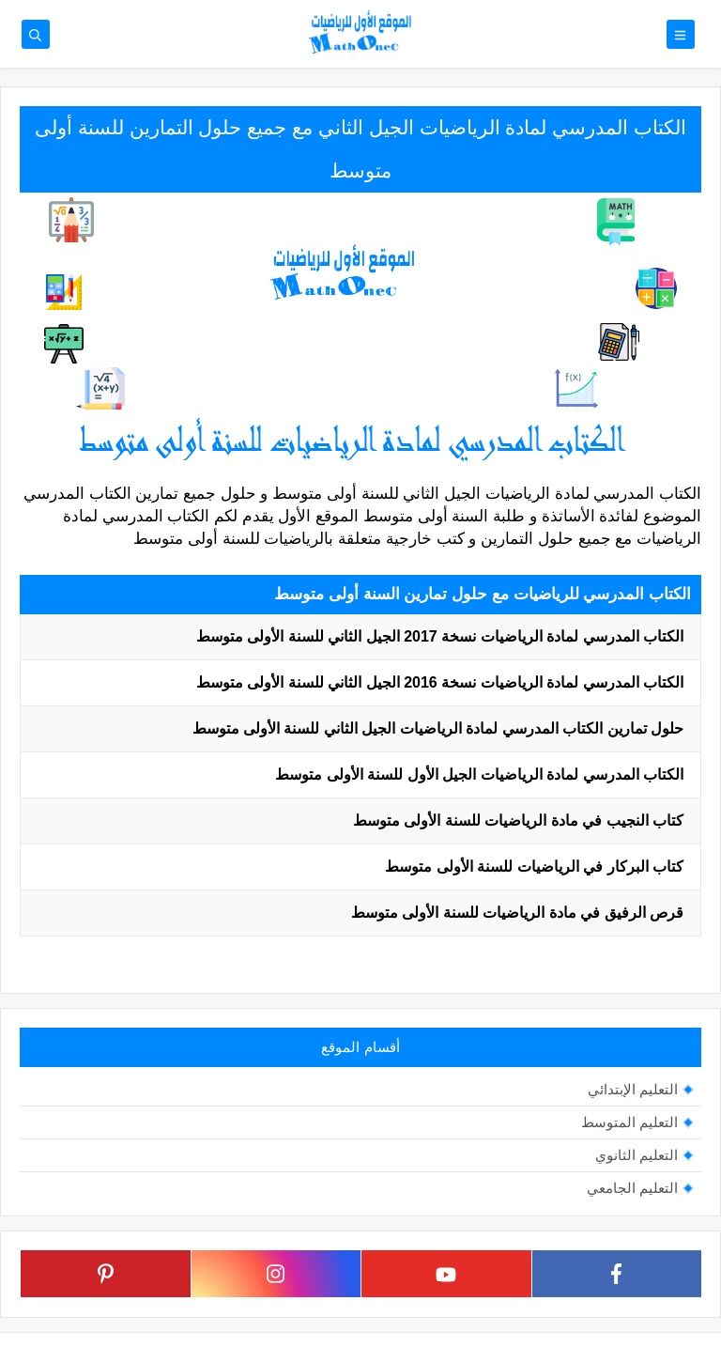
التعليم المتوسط (629, 1122)
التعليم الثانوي (636, 1155)
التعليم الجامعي (632, 1188)
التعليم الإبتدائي (633, 1089)
